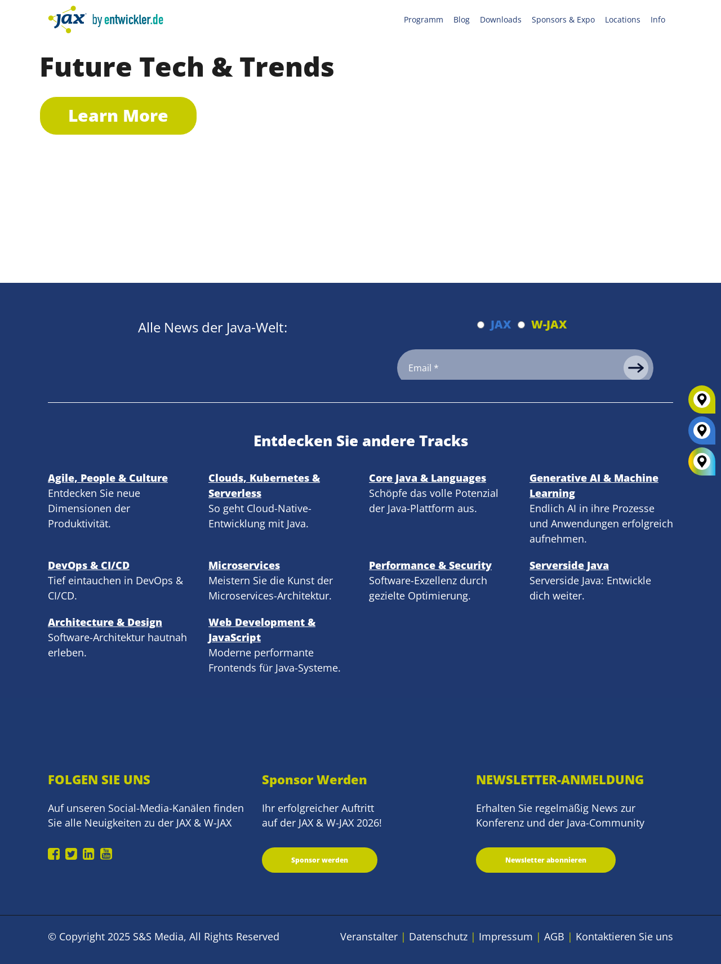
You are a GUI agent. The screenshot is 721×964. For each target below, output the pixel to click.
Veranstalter (369, 936)
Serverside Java (569, 565)
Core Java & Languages (427, 478)
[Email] (525, 368)
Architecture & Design (105, 622)
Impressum (506, 936)
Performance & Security (430, 565)
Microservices (244, 565)
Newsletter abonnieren (545, 860)
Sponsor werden (319, 860)
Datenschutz (438, 936)
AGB (554, 936)
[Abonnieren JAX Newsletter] (480, 324)
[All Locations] (701, 462)
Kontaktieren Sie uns (624, 936)
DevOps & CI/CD (89, 565)
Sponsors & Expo (563, 19)
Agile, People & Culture (108, 478)
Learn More (118, 115)
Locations (622, 19)
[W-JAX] (701, 404)
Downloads (501, 19)
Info (658, 19)
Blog (461, 19)
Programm (423, 19)
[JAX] (701, 435)
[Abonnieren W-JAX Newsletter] (521, 324)
